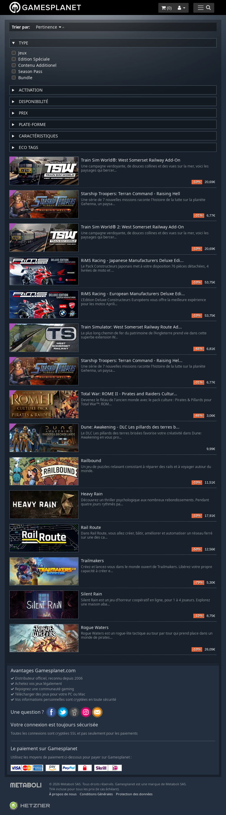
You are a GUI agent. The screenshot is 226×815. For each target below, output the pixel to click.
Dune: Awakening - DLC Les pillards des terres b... (130, 427)
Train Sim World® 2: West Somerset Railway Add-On (132, 227)
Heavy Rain (92, 494)
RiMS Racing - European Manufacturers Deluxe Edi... (133, 293)
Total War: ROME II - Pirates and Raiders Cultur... (129, 393)
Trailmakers (92, 560)
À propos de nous (63, 794)
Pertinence (50, 27)
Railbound (91, 460)
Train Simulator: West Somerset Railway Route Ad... (131, 327)
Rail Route (91, 527)
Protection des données (134, 794)
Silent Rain (91, 594)
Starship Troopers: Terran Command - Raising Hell (130, 193)
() (166, 8)
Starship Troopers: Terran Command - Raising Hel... (131, 360)
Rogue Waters (95, 627)
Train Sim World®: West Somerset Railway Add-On (130, 160)
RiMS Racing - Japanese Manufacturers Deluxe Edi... (132, 260)
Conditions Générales (96, 794)
